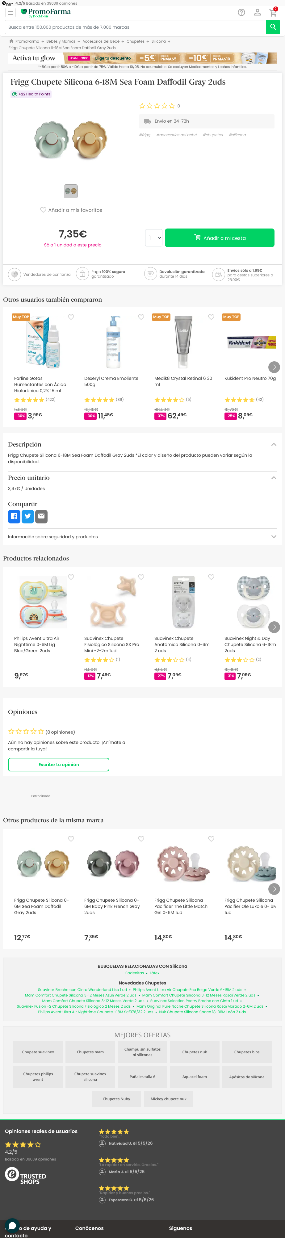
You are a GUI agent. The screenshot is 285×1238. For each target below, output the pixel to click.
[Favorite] (71, 317)
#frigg (144, 135)
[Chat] (241, 12)
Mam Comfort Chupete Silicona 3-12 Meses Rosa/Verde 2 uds (198, 995)
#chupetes (213, 135)
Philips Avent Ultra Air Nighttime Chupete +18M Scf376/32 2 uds (95, 1012)
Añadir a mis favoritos (71, 210)
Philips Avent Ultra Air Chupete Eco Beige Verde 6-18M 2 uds (187, 989)
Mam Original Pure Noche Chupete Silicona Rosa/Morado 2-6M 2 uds (199, 1006)
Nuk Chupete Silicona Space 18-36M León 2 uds (202, 1012)
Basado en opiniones (30, 1159)
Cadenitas (134, 973)
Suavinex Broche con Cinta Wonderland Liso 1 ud (82, 989)
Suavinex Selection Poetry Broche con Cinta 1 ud (194, 1001)
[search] (273, 27)
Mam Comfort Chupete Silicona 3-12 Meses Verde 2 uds (93, 1001)
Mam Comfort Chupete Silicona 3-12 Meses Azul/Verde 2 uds (80, 995)
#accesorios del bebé (176, 135)
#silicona (237, 135)
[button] (258, 12)
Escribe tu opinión (59, 765)
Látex (154, 973)
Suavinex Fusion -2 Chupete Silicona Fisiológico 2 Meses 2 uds (74, 1006)
